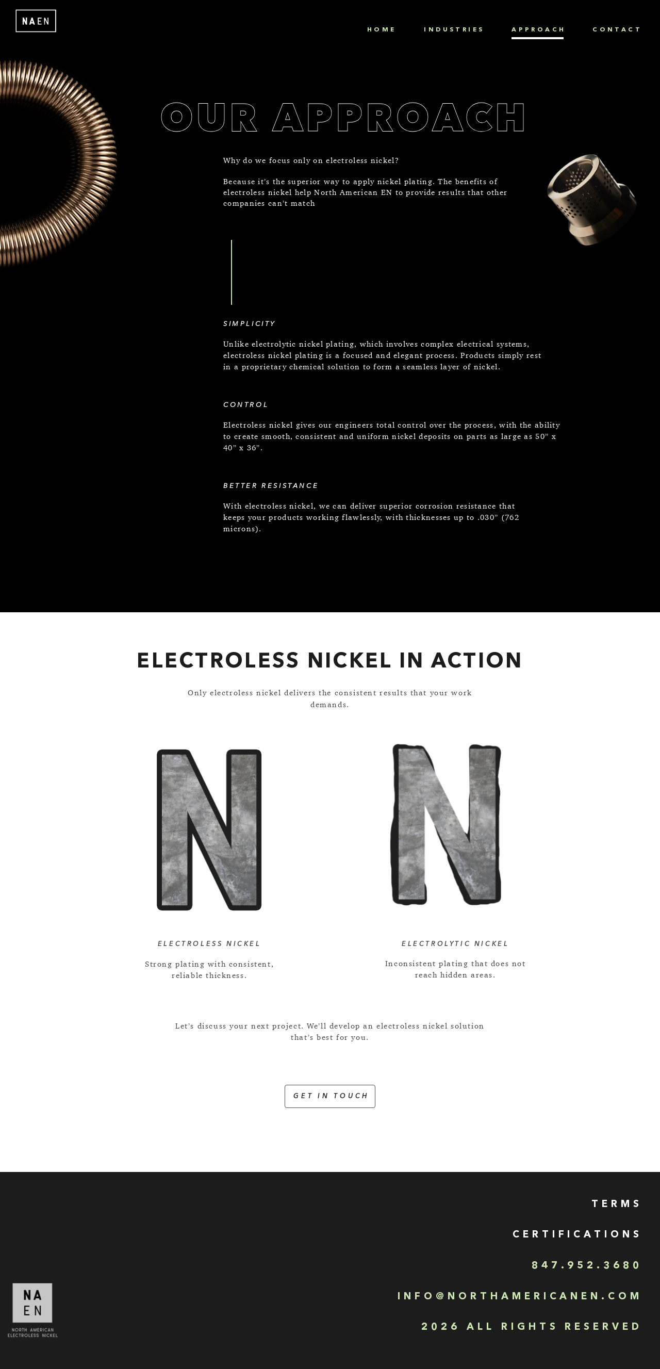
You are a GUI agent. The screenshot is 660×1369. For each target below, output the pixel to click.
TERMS (616, 1205)
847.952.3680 (587, 1266)
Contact (617, 30)
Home (382, 30)
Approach (539, 30)
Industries (454, 30)
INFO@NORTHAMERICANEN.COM (520, 1297)
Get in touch (331, 1096)
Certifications (577, 1235)
